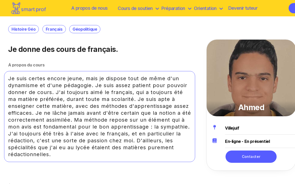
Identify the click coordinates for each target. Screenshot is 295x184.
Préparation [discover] (176, 8)
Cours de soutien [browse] (138, 8)
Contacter (251, 156)
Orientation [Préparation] (208, 8)
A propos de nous (89, 8)
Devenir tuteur (243, 8)
